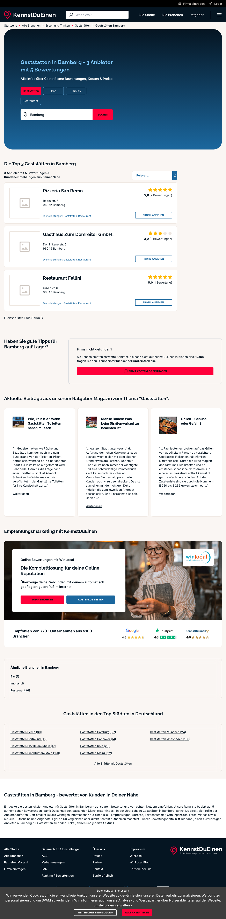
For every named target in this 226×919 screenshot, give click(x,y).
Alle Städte (146, 15)
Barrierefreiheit (103, 875)
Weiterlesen (21, 493)
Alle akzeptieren (137, 912)
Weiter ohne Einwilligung (95, 912)
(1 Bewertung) (162, 282)
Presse (97, 855)
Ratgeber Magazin (16, 862)
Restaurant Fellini (62, 278)
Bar (14, 676)
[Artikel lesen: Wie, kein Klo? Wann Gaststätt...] (18, 429)
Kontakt (98, 869)
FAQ (44, 869)
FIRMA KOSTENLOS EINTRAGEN (145, 371)
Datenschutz (50, 849)
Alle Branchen (172, 15)
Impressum (137, 849)
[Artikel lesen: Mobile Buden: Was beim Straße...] (91, 429)
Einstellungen (71, 849)
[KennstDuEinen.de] (30, 15)
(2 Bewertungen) (161, 195)
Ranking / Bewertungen (58, 875)
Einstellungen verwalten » (113, 905)
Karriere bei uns (141, 869)
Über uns (99, 849)
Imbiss (17, 683)
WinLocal (136, 855)
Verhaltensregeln (53, 862)
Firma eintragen (14, 869)
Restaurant (20, 690)
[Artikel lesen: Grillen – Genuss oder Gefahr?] (168, 429)
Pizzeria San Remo (63, 190)
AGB (45, 855)
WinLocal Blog (140, 862)
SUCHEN (103, 114)
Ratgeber (197, 15)
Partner (98, 862)
